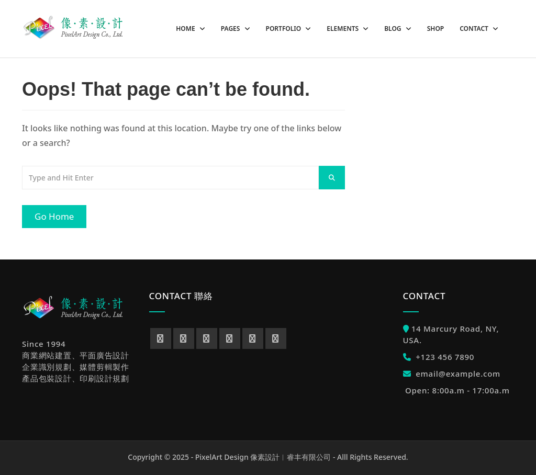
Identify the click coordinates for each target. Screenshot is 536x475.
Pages (231, 28)
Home (186, 28)
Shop (435, 28)
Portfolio (284, 28)
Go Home (54, 216)
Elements (343, 28)
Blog (393, 28)
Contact (475, 28)
